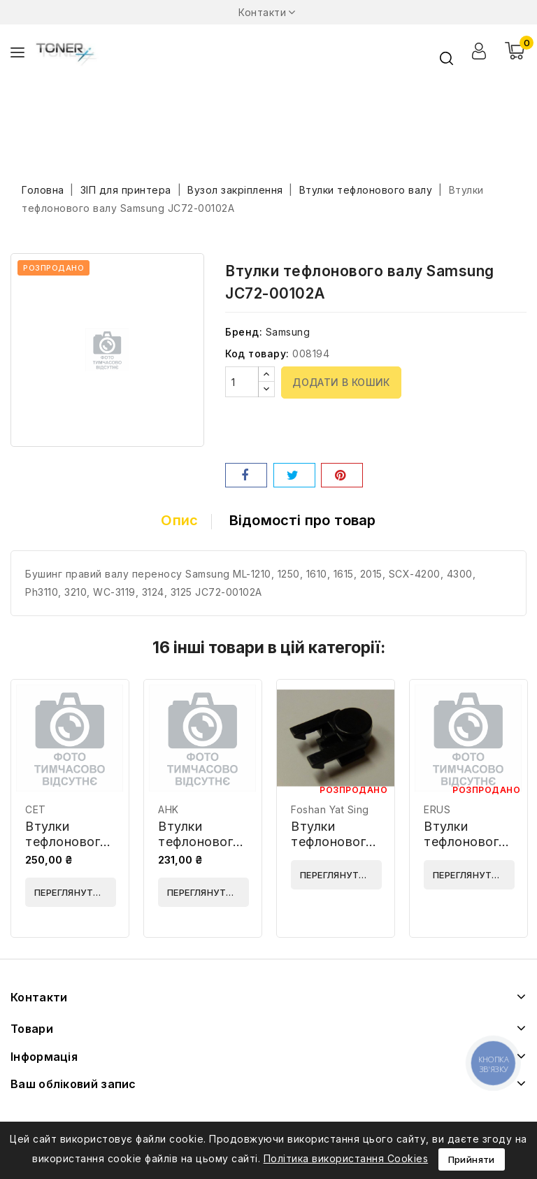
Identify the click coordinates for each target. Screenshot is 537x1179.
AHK (168, 809)
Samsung (288, 332)
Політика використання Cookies (346, 1158)
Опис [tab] (179, 520)
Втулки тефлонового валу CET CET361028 (66, 849)
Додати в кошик (341, 382)
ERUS (437, 809)
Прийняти (471, 1159)
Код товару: (257, 353)
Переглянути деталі (75, 892)
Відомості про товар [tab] (302, 520)
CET (35, 809)
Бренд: (243, 332)
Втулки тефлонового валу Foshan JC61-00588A (334, 849)
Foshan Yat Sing (330, 809)
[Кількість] (242, 381)
